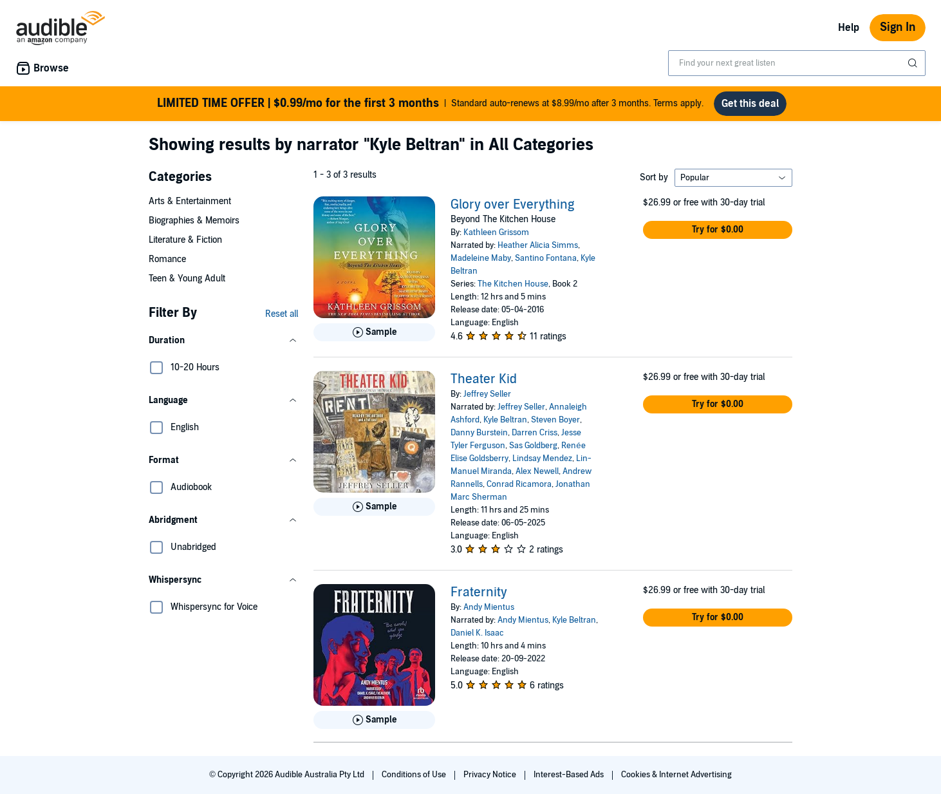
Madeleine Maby (481, 258)
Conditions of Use (415, 775)
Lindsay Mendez (542, 458)
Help (848, 27)
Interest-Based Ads (570, 775)
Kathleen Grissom (496, 232)
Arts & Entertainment (190, 201)
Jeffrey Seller (487, 394)
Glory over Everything (512, 205)
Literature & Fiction (185, 239)
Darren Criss (534, 433)
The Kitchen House (513, 284)
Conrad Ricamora (519, 484)
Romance (167, 259)
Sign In (897, 27)
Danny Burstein (479, 433)
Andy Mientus (488, 607)
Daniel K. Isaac (477, 633)
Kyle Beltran (505, 420)
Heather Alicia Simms (538, 245)
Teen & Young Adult (187, 278)
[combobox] (797, 63)
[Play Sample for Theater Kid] (374, 507)
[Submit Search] (914, 63)
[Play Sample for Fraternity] (374, 720)
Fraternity (479, 592)
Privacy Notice (490, 775)
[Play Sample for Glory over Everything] (374, 332)
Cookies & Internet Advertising (676, 775)
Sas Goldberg (533, 445)
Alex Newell (537, 471)
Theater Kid (484, 379)
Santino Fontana (546, 258)
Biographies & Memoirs (194, 220)
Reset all (281, 313)
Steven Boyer (555, 420)
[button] (223, 341)
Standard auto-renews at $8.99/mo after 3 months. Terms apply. (430, 103)
